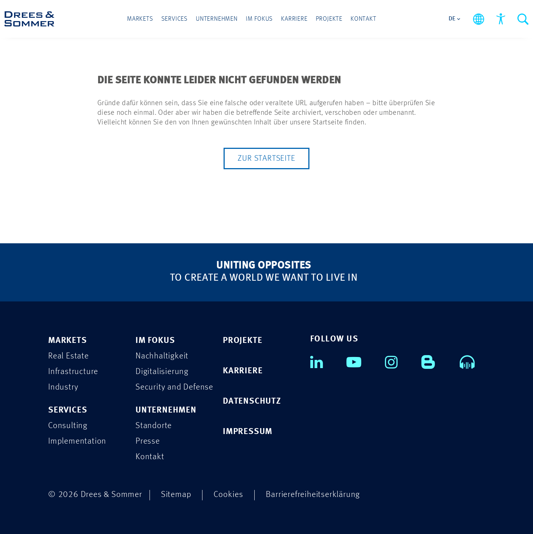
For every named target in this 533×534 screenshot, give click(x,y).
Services (174, 19)
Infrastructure (73, 371)
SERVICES (67, 410)
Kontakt (363, 19)
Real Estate (68, 356)
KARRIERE (242, 371)
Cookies (228, 494)
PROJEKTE (242, 340)
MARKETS (67, 340)
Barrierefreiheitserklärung (313, 494)
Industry (63, 387)
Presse (147, 441)
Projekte (329, 19)
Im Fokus (259, 19)
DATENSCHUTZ (252, 401)
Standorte (153, 425)
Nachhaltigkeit (161, 356)
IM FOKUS (155, 340)
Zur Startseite (266, 158)
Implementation (77, 441)
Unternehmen (217, 19)
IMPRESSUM (247, 431)
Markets (140, 19)
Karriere (294, 19)
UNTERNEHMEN (166, 410)
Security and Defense (174, 387)
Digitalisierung (161, 371)
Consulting (67, 425)
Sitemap (176, 494)
